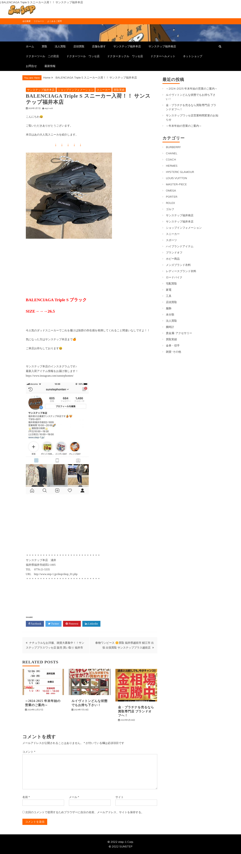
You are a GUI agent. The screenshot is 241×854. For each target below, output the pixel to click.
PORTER (171, 196)
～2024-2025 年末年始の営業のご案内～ (191, 88)
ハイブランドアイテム (179, 246)
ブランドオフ (174, 252)
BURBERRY (173, 147)
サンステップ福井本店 (127, 46)
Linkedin (91, 624)
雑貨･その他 (173, 351)
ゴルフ (170, 209)
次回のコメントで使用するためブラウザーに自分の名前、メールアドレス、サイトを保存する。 (84, 812)
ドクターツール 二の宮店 (42, 56)
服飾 (168, 308)
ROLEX (170, 203)
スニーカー (103, 89)
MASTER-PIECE (176, 184)
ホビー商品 (173, 258)
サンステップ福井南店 (162, 46)
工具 (168, 296)
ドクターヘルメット (163, 56)
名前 (26, 797)
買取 (44, 46)
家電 (168, 289)
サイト (119, 797)
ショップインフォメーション (76, 89)
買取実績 (119, 89)
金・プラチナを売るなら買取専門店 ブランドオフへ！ (136, 711)
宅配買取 (171, 283)
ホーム (30, 46)
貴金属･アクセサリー (179, 333)
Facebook (34, 624)
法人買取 (60, 46)
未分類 (170, 314)
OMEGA (171, 190)
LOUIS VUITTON (176, 178)
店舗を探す (99, 46)
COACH (171, 159)
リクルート (39, 21)
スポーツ (171, 240)
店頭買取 (78, 46)
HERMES (171, 165)
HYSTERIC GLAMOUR (180, 172)
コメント (28, 751)
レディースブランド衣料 (181, 271)
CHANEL (171, 153)
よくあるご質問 (54, 21)
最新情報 (49, 66)
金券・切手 (173, 345)
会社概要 (26, 21)
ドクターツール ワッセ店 (83, 56)
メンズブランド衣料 (178, 265)
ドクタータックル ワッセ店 (125, 56)
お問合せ (31, 66)
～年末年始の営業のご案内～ (184, 125)
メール (74, 797)
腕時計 (170, 327)
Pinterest (72, 624)
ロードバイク (174, 277)
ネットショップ (192, 56)
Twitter (53, 624)
